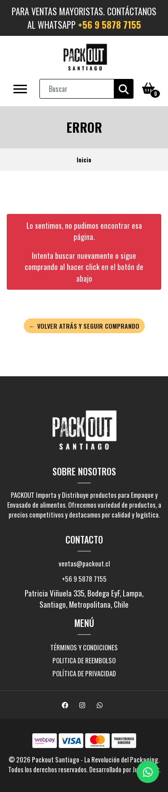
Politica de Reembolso (84, 660)
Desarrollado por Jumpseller (124, 769)
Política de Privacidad (84, 673)
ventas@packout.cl (84, 563)
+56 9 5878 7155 (109, 24)
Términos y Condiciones (84, 647)
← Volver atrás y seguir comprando (84, 326)
